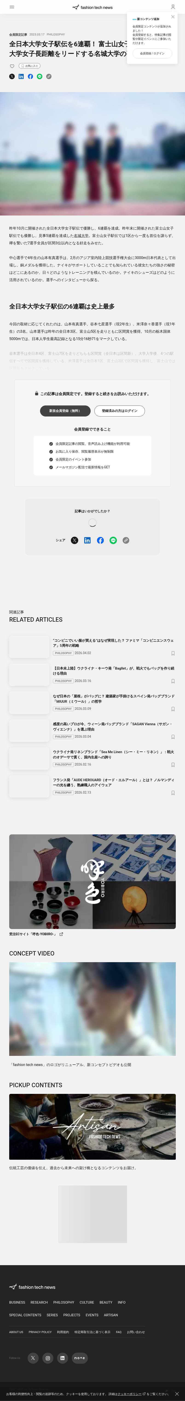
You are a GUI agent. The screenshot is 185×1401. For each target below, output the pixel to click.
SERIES (52, 1315)
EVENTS (92, 1315)
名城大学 (81, 236)
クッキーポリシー (132, 1394)
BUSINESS (17, 1303)
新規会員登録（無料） (65, 410)
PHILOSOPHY (56, 34)
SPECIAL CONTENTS (25, 1315)
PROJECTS (71, 1315)
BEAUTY (106, 1303)
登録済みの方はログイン (119, 410)
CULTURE (87, 1303)
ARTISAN (111, 1315)
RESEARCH (39, 1303)
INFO (121, 1303)
